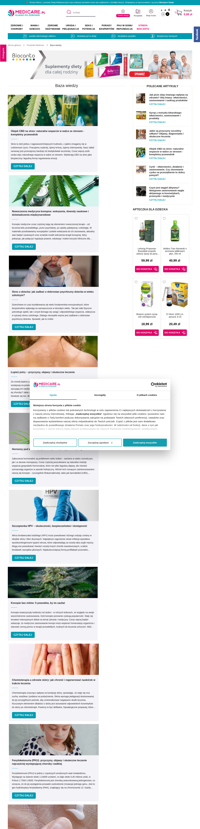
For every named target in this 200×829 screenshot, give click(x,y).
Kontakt (57, 787)
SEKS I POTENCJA (88, 27)
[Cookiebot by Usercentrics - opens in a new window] (153, 384)
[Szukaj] (68, 13)
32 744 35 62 (130, 758)
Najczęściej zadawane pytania (118, 810)
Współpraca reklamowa (66, 800)
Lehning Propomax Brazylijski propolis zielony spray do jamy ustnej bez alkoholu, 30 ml (147, 251)
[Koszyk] (178, 12)
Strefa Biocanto (143, 27)
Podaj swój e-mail (96, 689)
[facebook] (175, 759)
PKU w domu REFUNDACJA (125, 27)
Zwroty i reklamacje (64, 805)
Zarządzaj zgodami (100, 442)
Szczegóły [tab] (100, 395)
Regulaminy (60, 791)
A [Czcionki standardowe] (161, 10)
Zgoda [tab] (53, 395)
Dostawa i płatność (112, 800)
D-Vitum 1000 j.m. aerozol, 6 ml (177, 313)
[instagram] (183, 759)
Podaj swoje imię (43, 689)
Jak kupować (109, 796)
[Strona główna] (14, 45)
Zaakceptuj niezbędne (55, 442)
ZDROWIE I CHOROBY (17, 27)
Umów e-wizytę (110, 734)
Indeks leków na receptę (115, 791)
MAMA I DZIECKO (35, 27)
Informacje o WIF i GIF (170, 787)
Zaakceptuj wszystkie (145, 442)
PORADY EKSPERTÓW (106, 27)
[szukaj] (80, 13)
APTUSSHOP (100, 825)
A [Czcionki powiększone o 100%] (169, 10)
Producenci (108, 782)
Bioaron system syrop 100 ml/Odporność (147, 313)
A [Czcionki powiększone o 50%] (165, 10)
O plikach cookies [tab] (147, 395)
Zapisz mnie (152, 695)
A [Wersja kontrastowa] (167, 14)
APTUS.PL (143, 825)
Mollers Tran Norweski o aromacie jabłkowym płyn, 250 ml (177, 251)
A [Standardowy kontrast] (163, 14)
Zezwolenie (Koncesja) (170, 782)
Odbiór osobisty (110, 805)
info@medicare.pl (133, 761)
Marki (105, 787)
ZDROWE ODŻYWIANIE (52, 27)
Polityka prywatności (64, 796)
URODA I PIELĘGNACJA (70, 27)
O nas (56, 782)
